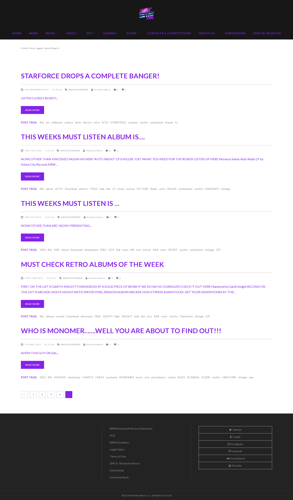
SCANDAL (193, 377)
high (117, 316)
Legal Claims (117, 449)
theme (169, 122)
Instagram (235, 444)
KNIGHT (127, 316)
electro (87, 122)
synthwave (156, 122)
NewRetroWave (102, 89)
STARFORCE (118, 122)
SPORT (173, 249)
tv (176, 122)
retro (97, 122)
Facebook (235, 451)
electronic (87, 316)
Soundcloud (235, 458)
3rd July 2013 (33, 217)
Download (71, 188)
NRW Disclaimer (119, 442)
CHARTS (87, 377)
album (49, 188)
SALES (181, 377)
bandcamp (74, 377)
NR (132, 249)
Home (24, 48)
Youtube (235, 465)
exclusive (112, 377)
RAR (155, 249)
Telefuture (186, 316)
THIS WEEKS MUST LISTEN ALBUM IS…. (83, 137)
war (251, 377)
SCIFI (105, 122)
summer (133, 122)
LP (114, 188)
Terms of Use (118, 456)
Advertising (117, 470)
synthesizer (186, 188)
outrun (130, 188)
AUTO (59, 188)
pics (149, 316)
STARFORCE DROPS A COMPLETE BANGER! (90, 76)
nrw (138, 249)
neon (125, 249)
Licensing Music (119, 477)
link (108, 188)
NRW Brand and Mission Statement (131, 428)
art (47, 122)
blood (65, 249)
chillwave (56, 122)
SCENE (206, 377)
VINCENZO (212, 188)
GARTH (107, 316)
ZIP (218, 249)
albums (50, 316)
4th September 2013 (37, 89)
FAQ (112, 435)
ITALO (94, 188)
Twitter (235, 429)
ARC (57, 249)
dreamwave (91, 249)
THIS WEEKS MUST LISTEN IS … (70, 203)
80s (42, 122)
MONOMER (126, 377)
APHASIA (60, 377)
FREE (103, 249)
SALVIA (172, 188)
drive (78, 122)
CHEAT (99, 377)
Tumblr (235, 436)
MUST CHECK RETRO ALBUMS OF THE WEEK (92, 264)
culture (68, 122)
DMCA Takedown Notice (125, 463)
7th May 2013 (33, 344)
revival (171, 377)
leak (102, 188)
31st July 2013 (34, 150)
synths (144, 122)
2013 (43, 377)
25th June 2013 (34, 278)
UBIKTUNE (229, 377)
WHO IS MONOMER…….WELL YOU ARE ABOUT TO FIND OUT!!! (121, 330)
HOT (111, 249)
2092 (43, 249)
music (121, 188)
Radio (153, 188)
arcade (60, 316)
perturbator (158, 377)
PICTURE (142, 188)
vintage (225, 188)
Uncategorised (78, 89)
